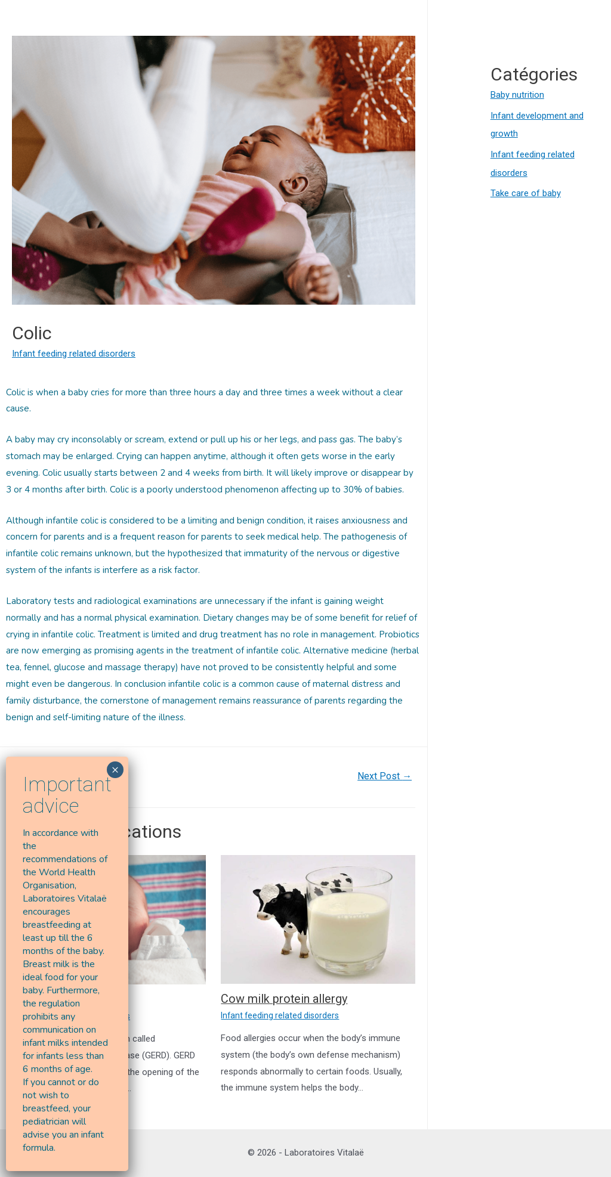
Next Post (384, 776)
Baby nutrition (517, 94)
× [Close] (115, 769)
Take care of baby (525, 190)
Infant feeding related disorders (73, 353)
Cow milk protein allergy (284, 999)
